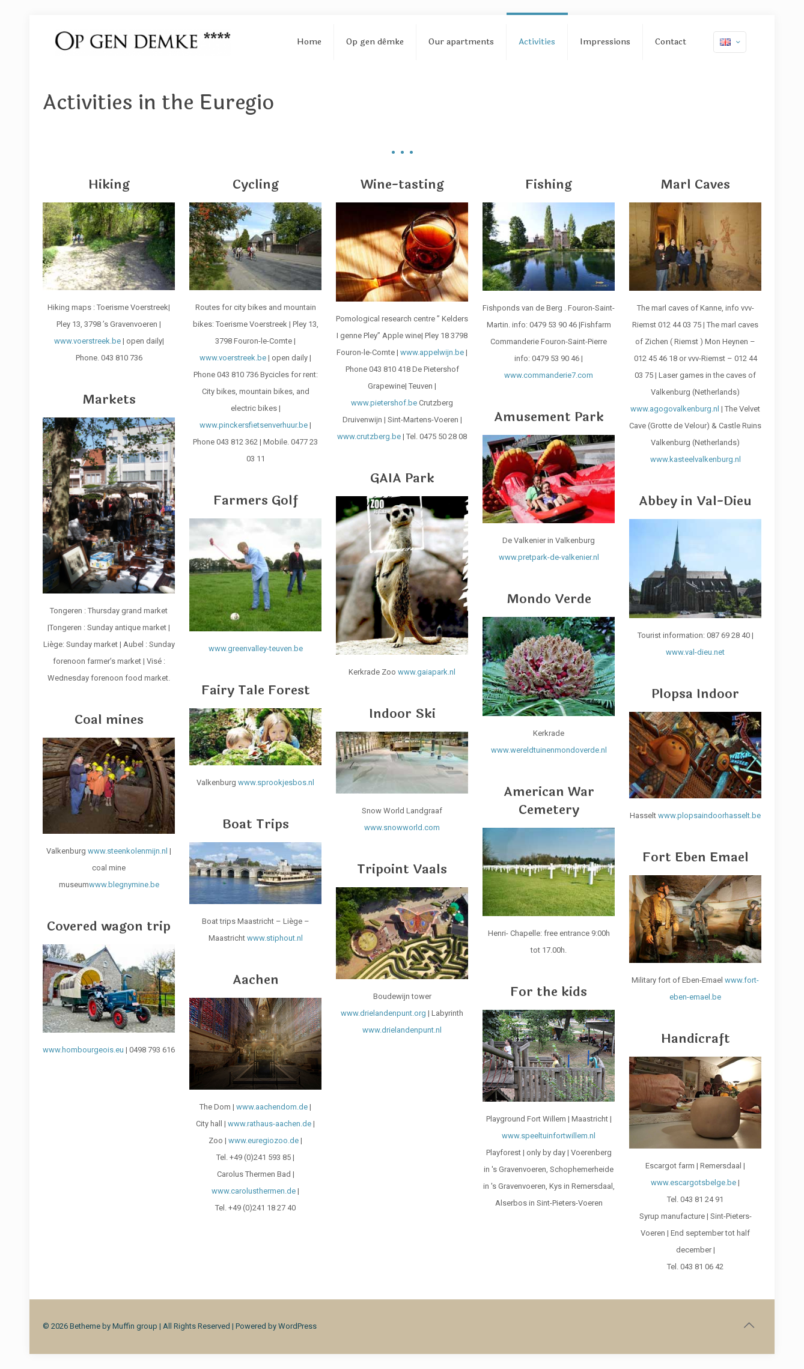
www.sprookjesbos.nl (276, 782)
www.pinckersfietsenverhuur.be (253, 425)
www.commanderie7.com (548, 375)
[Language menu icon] (729, 42)
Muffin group (134, 1326)
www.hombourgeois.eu (83, 1049)
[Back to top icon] (748, 1325)
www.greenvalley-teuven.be (256, 648)
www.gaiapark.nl (426, 671)
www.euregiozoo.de (263, 1140)
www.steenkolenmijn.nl (128, 850)
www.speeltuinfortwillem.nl (548, 1135)
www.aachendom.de (272, 1106)
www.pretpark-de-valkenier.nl (549, 557)
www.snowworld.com (402, 827)
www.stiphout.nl (275, 938)
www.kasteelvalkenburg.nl (695, 459)
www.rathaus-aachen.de (269, 1123)
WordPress (297, 1326)
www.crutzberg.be (369, 436)
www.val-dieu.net (695, 652)
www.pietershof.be (384, 402)
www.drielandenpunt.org (383, 1013)
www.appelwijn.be (432, 352)
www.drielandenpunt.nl (402, 1029)
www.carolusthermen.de (254, 1190)
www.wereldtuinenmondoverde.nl (549, 749)
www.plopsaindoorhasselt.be (709, 815)
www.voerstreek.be (87, 340)
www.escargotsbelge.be (693, 1182)
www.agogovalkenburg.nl (674, 408)
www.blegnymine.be (124, 884)
